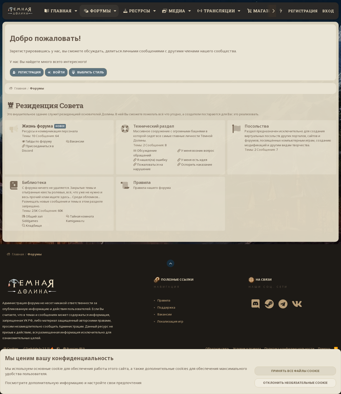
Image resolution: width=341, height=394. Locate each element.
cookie (57, 368)
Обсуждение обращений (146, 154)
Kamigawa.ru (75, 224)
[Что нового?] (281, 11)
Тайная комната (81, 219)
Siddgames (32, 224)
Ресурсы (139, 10)
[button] (76, 11)
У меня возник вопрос (198, 152)
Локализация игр (170, 321)
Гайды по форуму (40, 142)
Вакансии (76, 142)
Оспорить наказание (196, 165)
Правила (143, 185)
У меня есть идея (194, 161)
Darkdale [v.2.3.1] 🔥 (38, 348)
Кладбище (35, 228)
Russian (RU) (74, 348)
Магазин (264, 10)
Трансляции (219, 10)
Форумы (100, 10)
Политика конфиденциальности (289, 348)
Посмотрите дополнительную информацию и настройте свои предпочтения (73, 382)
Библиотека (36, 185)
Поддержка (166, 307)
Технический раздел (155, 127)
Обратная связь (217, 348)
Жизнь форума (39, 127)
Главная (61, 10)
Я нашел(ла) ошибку (153, 161)
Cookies (10, 348)
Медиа (177, 10)
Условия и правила (247, 348)
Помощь (324, 348)
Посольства (258, 127)
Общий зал (35, 219)
